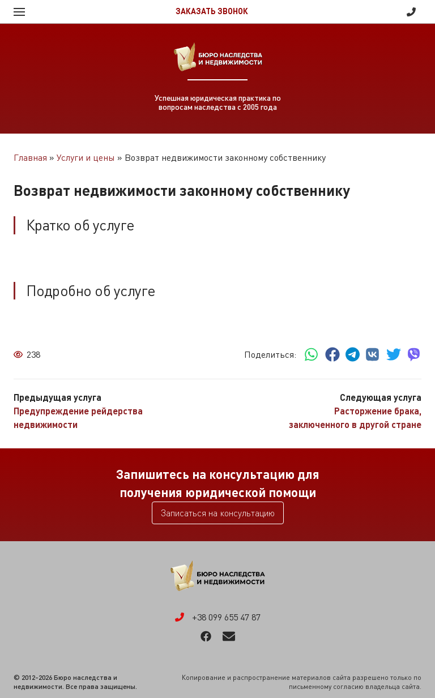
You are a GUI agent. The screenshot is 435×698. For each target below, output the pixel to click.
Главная (30, 157)
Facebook (206, 636)
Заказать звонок (212, 11)
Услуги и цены (86, 157)
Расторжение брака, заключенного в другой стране (355, 417)
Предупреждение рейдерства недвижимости (78, 417)
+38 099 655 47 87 (411, 11)
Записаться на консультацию (218, 513)
